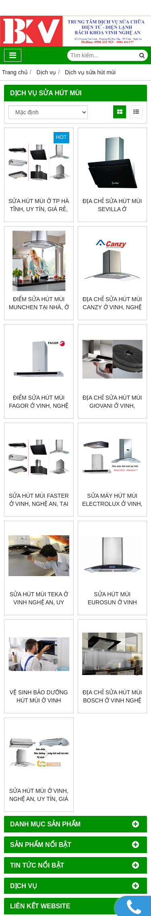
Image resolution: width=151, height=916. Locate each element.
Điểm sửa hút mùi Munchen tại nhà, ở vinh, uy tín (39, 307)
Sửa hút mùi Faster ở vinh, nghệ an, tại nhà (39, 504)
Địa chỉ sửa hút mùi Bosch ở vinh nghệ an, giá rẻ (112, 700)
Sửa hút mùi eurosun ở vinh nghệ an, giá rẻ (112, 602)
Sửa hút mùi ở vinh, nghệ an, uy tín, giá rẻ (38, 799)
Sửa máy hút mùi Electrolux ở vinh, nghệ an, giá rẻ (112, 504)
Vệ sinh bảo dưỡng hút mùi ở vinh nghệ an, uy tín (39, 700)
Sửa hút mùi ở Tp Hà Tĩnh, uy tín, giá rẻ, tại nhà (38, 209)
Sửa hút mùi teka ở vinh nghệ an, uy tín (39, 602)
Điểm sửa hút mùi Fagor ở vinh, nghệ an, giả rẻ (38, 405)
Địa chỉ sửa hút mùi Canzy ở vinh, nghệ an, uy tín (112, 307)
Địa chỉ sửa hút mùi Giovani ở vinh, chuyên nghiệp (112, 405)
